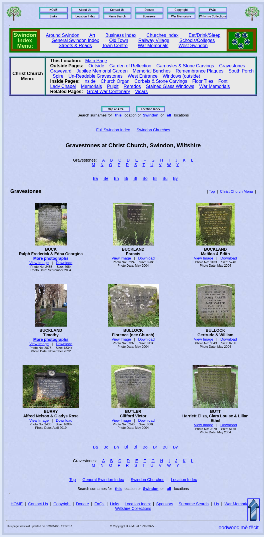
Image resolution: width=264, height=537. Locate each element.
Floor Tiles (202, 81)
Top (212, 191)
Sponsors (164, 504)
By (175, 178)
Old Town (118, 40)
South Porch (241, 71)
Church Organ (115, 81)
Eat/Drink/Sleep (204, 35)
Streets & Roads (75, 45)
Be (105, 178)
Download (64, 263)
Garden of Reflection (130, 65)
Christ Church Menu (236, 191)
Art (92, 35)
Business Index (121, 35)
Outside (96, 65)
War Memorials (153, 45)
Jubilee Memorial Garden (102, 71)
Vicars (141, 91)
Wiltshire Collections (133, 508)
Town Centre (115, 45)
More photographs (51, 258)
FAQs (99, 504)
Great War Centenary (108, 91)
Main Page (96, 60)
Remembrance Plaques (199, 71)
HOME (17, 504)
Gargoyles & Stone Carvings (185, 65)
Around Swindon (62, 35)
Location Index (184, 479)
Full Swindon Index (113, 130)
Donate (82, 504)
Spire (58, 76)
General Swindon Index (75, 40)
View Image (39, 263)
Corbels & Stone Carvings (161, 81)
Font (222, 81)
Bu (165, 178)
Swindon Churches (153, 130)
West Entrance (143, 76)
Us (216, 504)
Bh (116, 178)
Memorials (91, 86)
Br (155, 178)
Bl (135, 178)
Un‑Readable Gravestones (96, 76)
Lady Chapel (63, 86)
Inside (89, 81)
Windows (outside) (181, 76)
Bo (145, 178)
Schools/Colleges (197, 40)
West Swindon (193, 45)
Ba (95, 178)
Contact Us (38, 504)
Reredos (132, 86)
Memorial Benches (152, 71)
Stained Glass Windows (170, 86)
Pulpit (113, 86)
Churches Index (163, 35)
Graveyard (61, 71)
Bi (126, 178)
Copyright (62, 504)
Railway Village (153, 40)
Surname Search (194, 504)
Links (114, 504)
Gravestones (232, 65)
